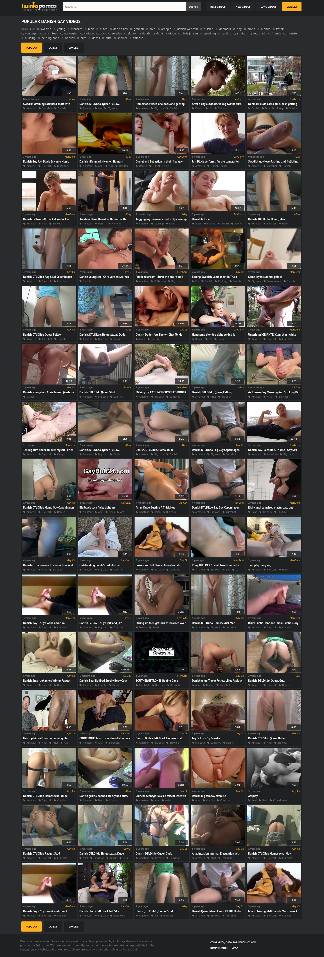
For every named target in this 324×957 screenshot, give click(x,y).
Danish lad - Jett (202, 219)
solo (152, 29)
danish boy (120, 29)
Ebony (238, 223)
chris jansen (190, 33)
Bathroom (160, 281)
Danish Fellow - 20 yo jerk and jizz (100, 623)
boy (239, 29)
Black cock (63, 165)
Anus (112, 512)
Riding (221, 339)
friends (276, 33)
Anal (100, 165)
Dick (267, 108)
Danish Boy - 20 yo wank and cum (44, 623)
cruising (30, 38)
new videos (243, 6)
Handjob (117, 223)
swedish (45, 29)
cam (83, 38)
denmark (225, 29)
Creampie (226, 858)
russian (208, 29)
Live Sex (292, 6)
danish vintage (166, 33)
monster (292, 33)
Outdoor (222, 108)
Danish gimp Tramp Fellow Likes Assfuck (217, 681)
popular (31, 47)
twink (280, 29)
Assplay (253, 796)
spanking (210, 33)
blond (251, 29)
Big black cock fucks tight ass (97, 507)
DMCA (235, 947)
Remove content (218, 947)
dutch (104, 29)
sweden (117, 33)
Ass (100, 108)
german (139, 29)
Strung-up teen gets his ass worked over (161, 623)
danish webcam (187, 29)
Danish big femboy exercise (209, 796)
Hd (210, 108)
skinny (132, 33)
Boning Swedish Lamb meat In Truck (214, 277)
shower (122, 38)
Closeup (159, 223)
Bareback (58, 569)
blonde (265, 29)
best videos (218, 6)
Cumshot (47, 108)
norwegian (71, 33)
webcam (76, 29)
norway (70, 38)
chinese (138, 38)
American (272, 454)
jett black (259, 33)
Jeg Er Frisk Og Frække (206, 738)
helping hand (50, 38)
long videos (269, 6)
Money (279, 108)
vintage (89, 33)
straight (242, 33)
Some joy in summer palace (265, 277)
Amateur (31, 108)
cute (109, 38)
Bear (254, 512)
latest (53, 47)
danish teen (50, 33)
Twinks (165, 165)
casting (226, 33)
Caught (61, 454)
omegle (166, 29)
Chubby (282, 512)
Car (197, 281)
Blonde (211, 223)
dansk (96, 38)
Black (198, 223)
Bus (228, 569)
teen (91, 29)
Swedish (237, 281)
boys (103, 33)
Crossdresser (274, 281)
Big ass (210, 685)
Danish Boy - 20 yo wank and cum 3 (45, 911)
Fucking (222, 281)
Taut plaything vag (259, 565)
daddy (146, 33)
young (61, 29)
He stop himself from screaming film (45, 738)
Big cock (112, 108)
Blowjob (123, 165)
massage (31, 33)
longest (74, 47)
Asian (270, 396)
